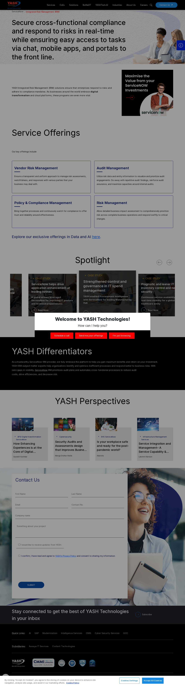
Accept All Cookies (153, 680)
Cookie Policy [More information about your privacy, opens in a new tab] (72, 683)
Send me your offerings (91, 335)
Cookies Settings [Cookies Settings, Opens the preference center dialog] (129, 680)
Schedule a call (61, 335)
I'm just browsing (122, 335)
